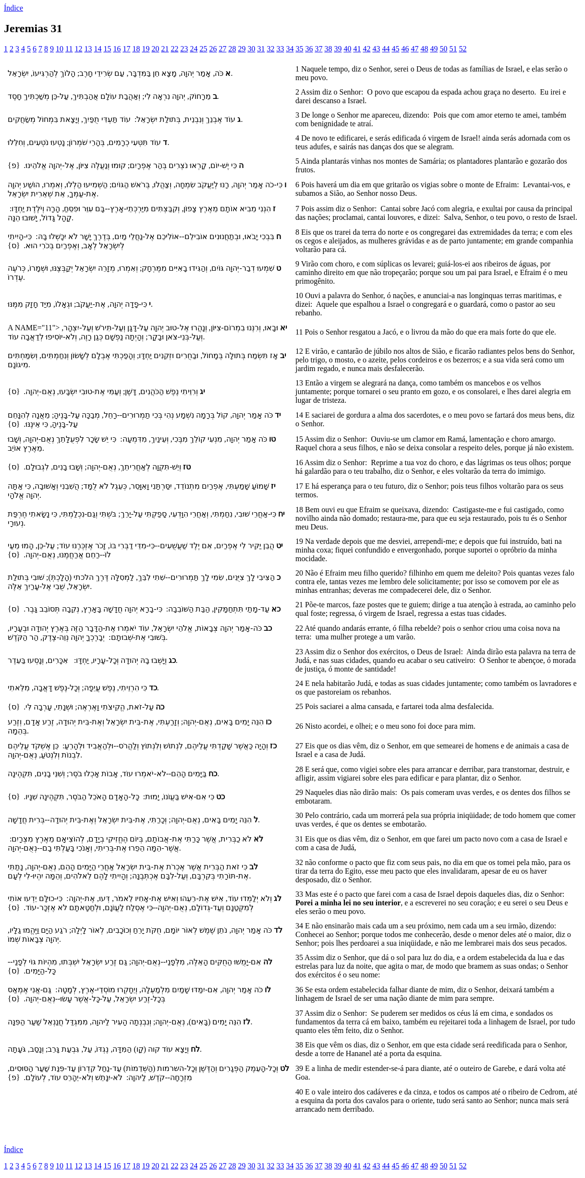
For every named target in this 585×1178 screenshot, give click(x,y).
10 (59, 49)
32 (270, 49)
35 (299, 49)
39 (337, 49)
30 (251, 49)
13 (88, 49)
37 (318, 49)
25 (203, 49)
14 (97, 49)
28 (232, 49)
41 (357, 49)
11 (69, 49)
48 (424, 49)
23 (184, 49)
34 (289, 49)
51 (453, 49)
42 (366, 49)
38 (328, 49)
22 (174, 49)
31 (261, 49)
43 (376, 49)
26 (213, 49)
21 (165, 49)
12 (78, 49)
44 (386, 49)
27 (222, 49)
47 (414, 49)
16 (117, 49)
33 (280, 49)
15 (107, 49)
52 (462, 49)
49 (434, 49)
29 (241, 49)
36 (309, 49)
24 (193, 49)
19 (145, 49)
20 (155, 49)
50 (443, 49)
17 (126, 49)
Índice (13, 8)
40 (347, 49)
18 (136, 49)
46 (405, 49)
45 (395, 49)
